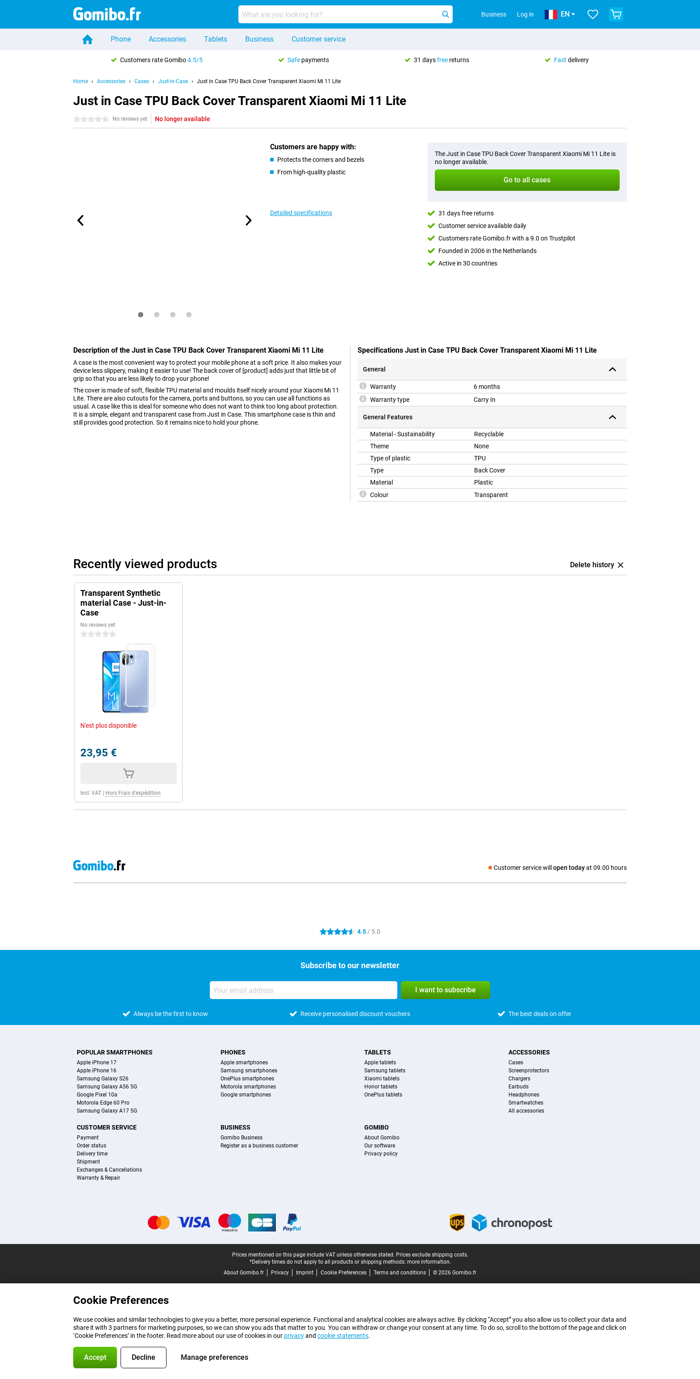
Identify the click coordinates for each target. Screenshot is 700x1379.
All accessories (526, 1111)
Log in (525, 14)
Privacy (280, 1272)
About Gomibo (382, 1137)
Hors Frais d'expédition (133, 793)
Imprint (304, 1272)
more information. (429, 1262)
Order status (91, 1146)
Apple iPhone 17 (97, 1062)
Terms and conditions (400, 1272)
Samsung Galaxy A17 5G (107, 1111)
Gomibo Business (241, 1137)
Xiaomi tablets (382, 1078)
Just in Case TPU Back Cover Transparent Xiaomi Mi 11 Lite (269, 81)
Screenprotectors (528, 1070)
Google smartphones (246, 1095)
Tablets (215, 39)
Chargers (519, 1078)
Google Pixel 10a (97, 1095)
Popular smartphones (115, 1052)
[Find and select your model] (345, 14)
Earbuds (518, 1087)
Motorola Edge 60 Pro (103, 1103)
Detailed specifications (301, 212)
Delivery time (92, 1154)
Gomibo (376, 1127)
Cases (141, 81)
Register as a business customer (259, 1146)
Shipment (88, 1162)
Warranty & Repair (98, 1178)
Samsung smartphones (249, 1070)
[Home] (87, 39)
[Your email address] (303, 990)
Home (80, 81)
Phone (121, 39)
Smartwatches (525, 1103)
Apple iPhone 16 (97, 1070)
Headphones (523, 1095)
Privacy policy (381, 1154)
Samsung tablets (384, 1070)
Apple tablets (380, 1062)
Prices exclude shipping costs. (432, 1255)
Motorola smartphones (248, 1087)
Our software (379, 1146)
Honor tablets (380, 1087)
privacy (294, 1335)
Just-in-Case (173, 81)
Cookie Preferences (344, 1272)
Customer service (319, 39)
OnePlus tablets (383, 1095)
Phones (233, 1052)
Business (259, 39)
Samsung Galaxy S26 (103, 1078)
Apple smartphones (244, 1062)
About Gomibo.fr (244, 1272)
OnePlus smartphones (247, 1078)
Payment (88, 1137)
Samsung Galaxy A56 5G (107, 1087)
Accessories (167, 39)
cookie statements (342, 1335)
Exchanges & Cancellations (109, 1170)
